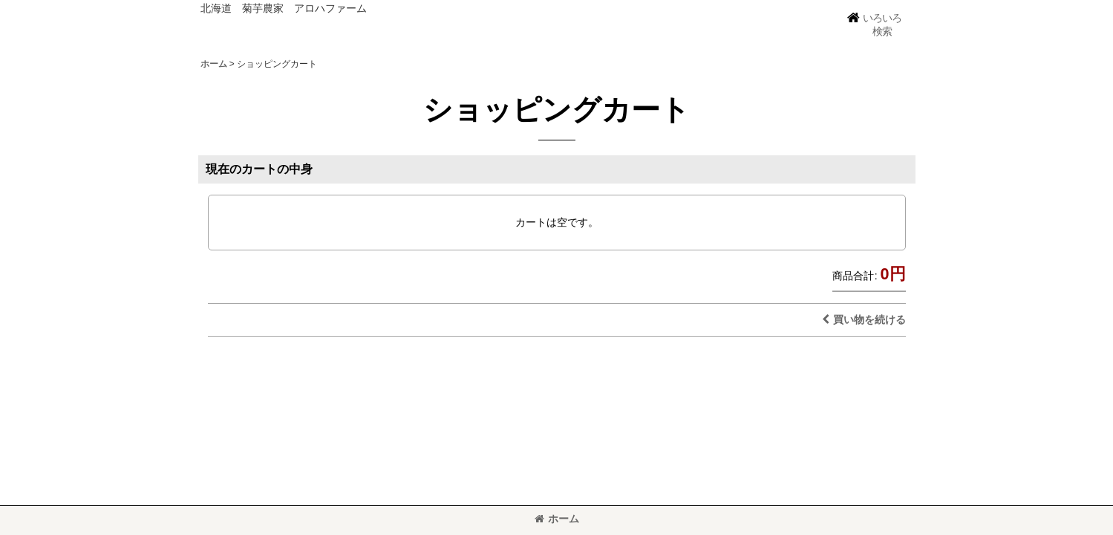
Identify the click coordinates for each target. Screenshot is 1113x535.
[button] (874, 24)
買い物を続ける (864, 319)
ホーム (557, 519)
